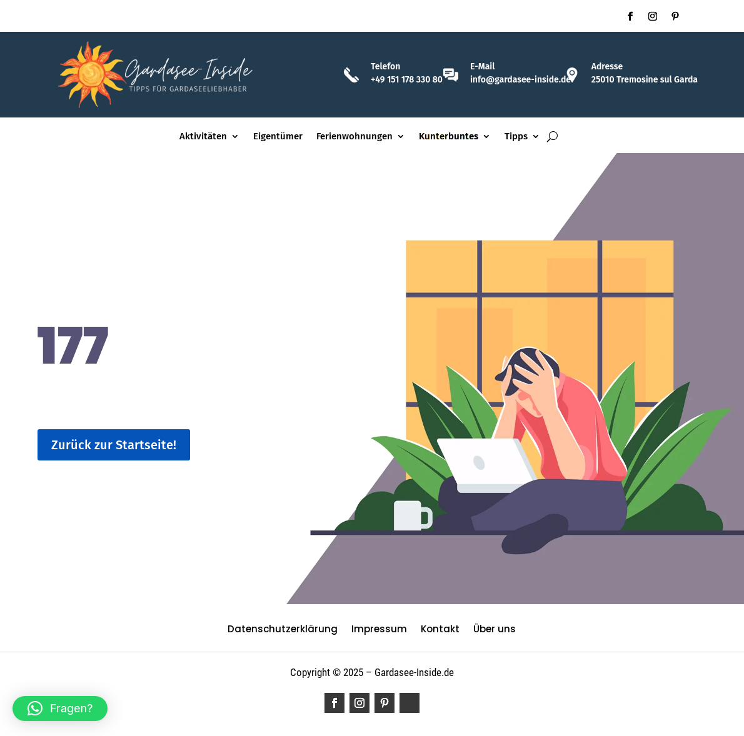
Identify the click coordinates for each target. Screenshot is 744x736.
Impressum (379, 630)
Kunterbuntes (448, 137)
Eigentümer (278, 137)
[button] (60, 708)
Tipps (516, 137)
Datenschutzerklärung (283, 630)
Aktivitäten (203, 137)
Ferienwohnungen (354, 137)
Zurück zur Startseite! (113, 444)
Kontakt (440, 630)
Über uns (494, 630)
